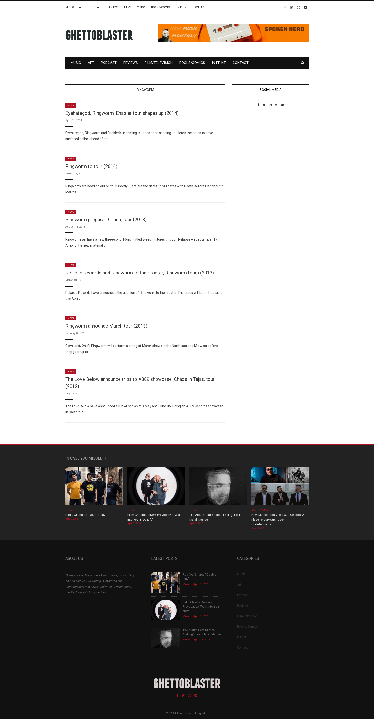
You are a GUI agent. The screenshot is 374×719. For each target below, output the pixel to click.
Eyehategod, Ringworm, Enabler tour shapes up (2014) (122, 113)
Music (69, 7)
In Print (182, 7)
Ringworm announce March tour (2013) (106, 326)
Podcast (96, 7)
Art (81, 7)
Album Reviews (260, 510)
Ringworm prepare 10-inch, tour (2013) (106, 219)
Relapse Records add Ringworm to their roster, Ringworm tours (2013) (139, 273)
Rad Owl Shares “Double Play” (85, 515)
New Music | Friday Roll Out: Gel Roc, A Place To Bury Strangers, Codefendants (277, 519)
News (71, 105)
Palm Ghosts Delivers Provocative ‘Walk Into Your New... (201, 606)
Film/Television (135, 7)
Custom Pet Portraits (246, 139)
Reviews (113, 7)
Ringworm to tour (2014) (91, 166)
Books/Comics (161, 7)
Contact (199, 7)
